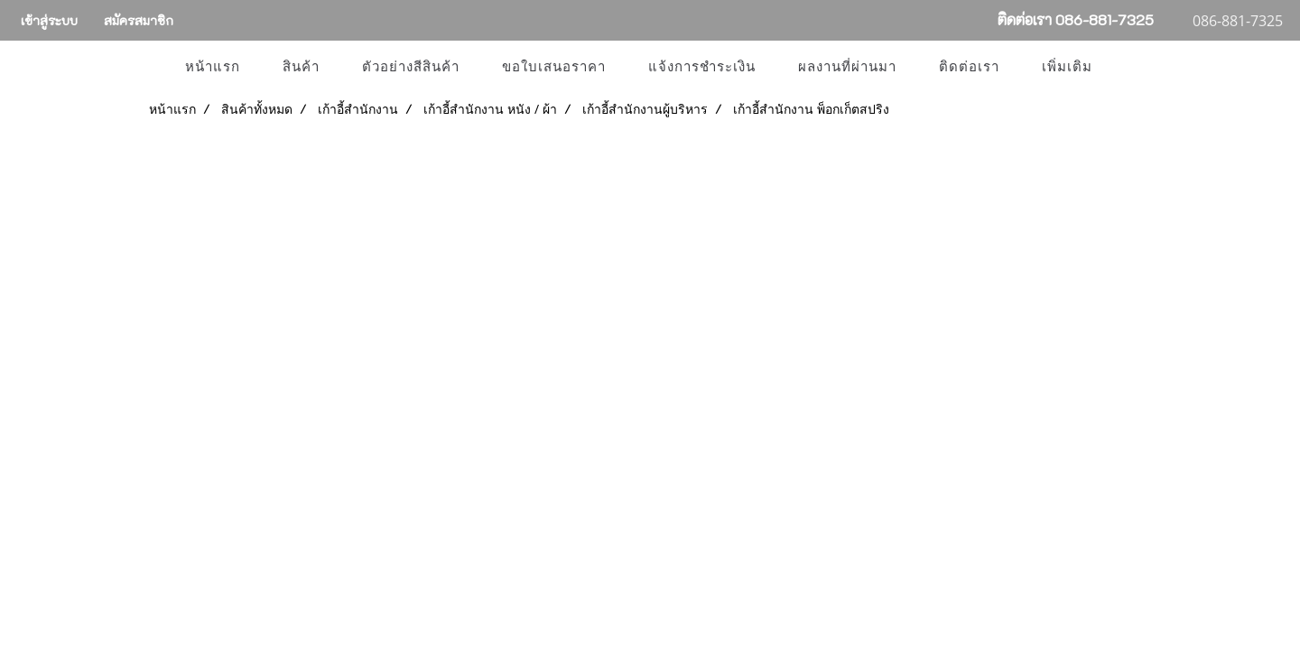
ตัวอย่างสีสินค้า (411, 67)
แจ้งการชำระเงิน (702, 67)
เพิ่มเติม (1067, 67)
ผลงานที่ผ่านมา (847, 67)
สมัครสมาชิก (138, 20)
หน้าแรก (212, 67)
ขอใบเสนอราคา (554, 67)
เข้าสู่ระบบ (49, 20)
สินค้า (301, 67)
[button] (1129, 67)
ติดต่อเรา (969, 67)
